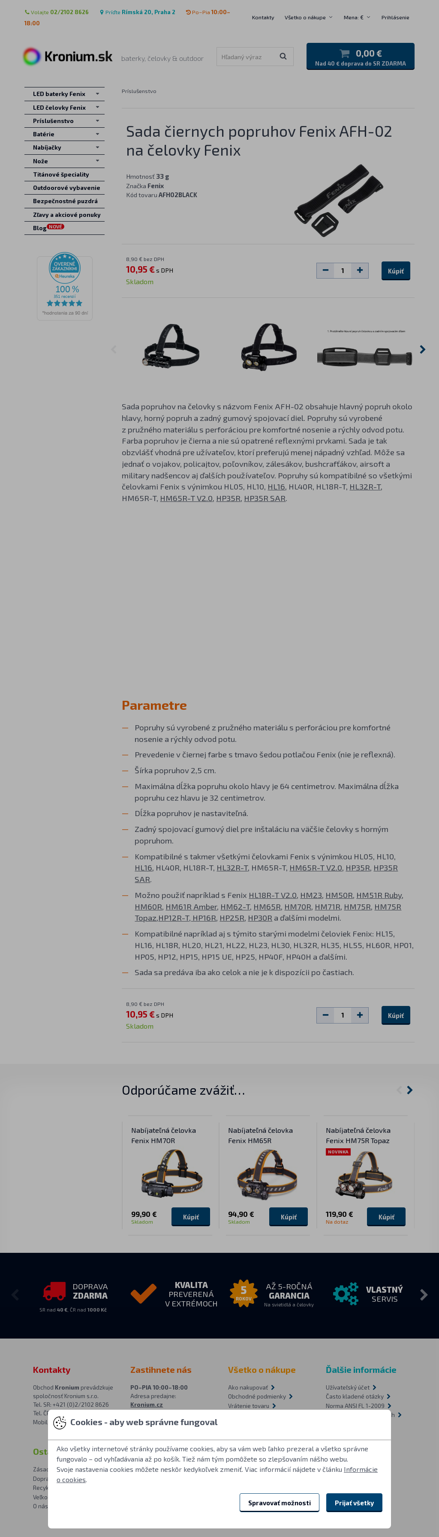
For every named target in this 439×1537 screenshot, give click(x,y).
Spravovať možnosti (279, 1503)
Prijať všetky (354, 1503)
